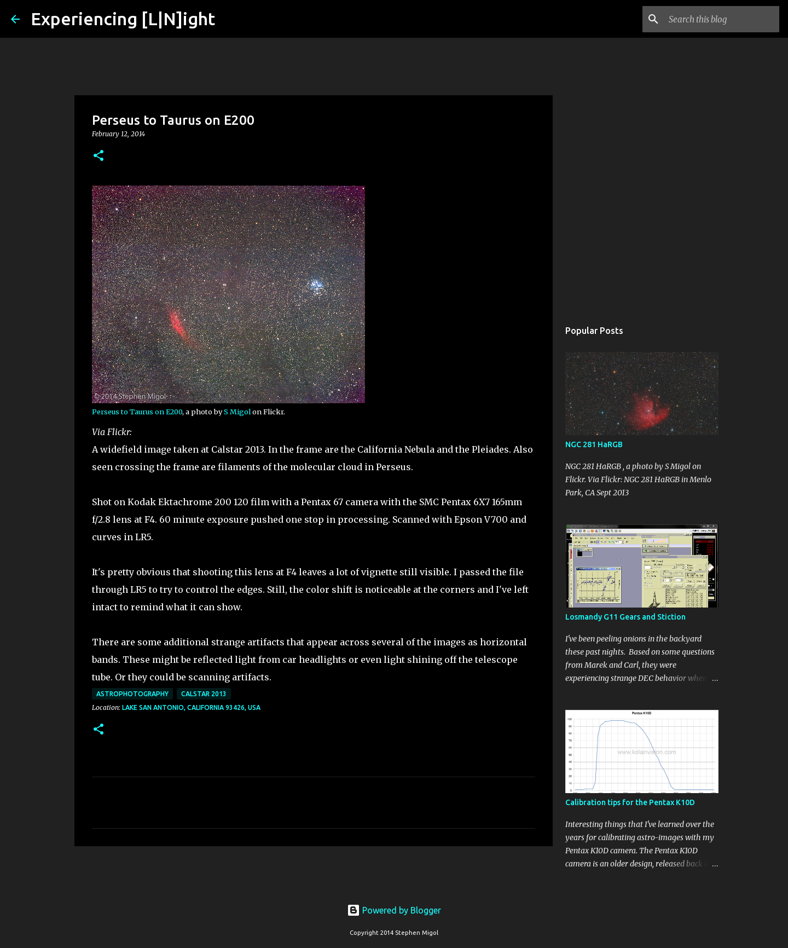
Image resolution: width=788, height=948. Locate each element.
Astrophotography (132, 693)
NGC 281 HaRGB (594, 444)
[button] (98, 156)
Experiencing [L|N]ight (123, 18)
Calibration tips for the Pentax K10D (630, 802)
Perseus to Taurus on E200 (137, 411)
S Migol (237, 411)
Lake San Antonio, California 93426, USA (191, 707)
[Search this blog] (721, 19)
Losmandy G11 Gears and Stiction (625, 616)
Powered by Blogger (394, 910)
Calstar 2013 (204, 693)
